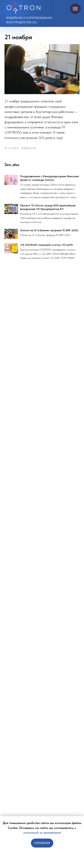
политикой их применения (42, 832)
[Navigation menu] (75, 8)
